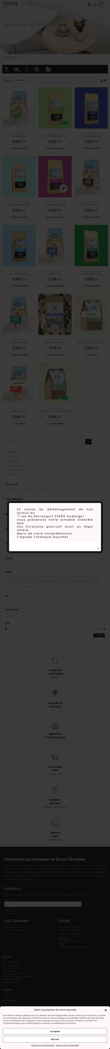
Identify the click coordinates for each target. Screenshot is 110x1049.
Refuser (55, 1039)
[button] (105, 1009)
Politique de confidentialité (42, 1045)
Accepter (55, 1031)
